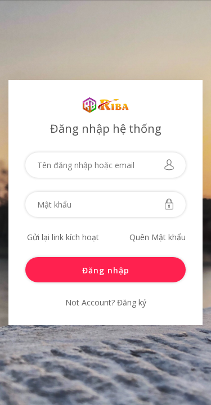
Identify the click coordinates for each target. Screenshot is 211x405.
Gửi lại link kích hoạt (63, 237)
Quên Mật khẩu (157, 237)
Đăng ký (130, 302)
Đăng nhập (105, 270)
